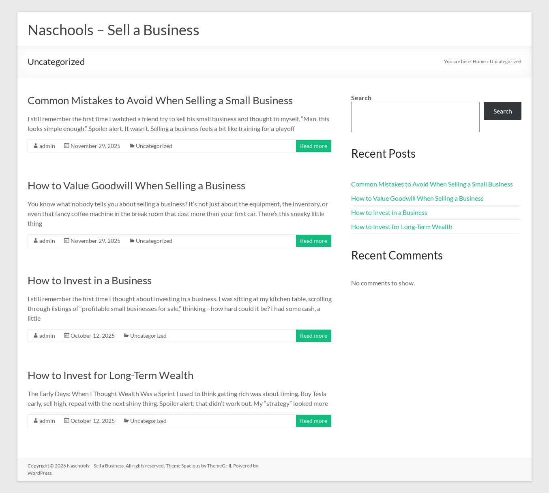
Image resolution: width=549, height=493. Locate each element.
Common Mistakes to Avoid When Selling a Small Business (160, 100)
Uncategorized (154, 145)
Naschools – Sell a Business (113, 30)
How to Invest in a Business (90, 280)
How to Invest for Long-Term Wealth (110, 375)
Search (361, 97)
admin (47, 145)
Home (479, 61)
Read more (313, 145)
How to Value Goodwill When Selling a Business (136, 185)
